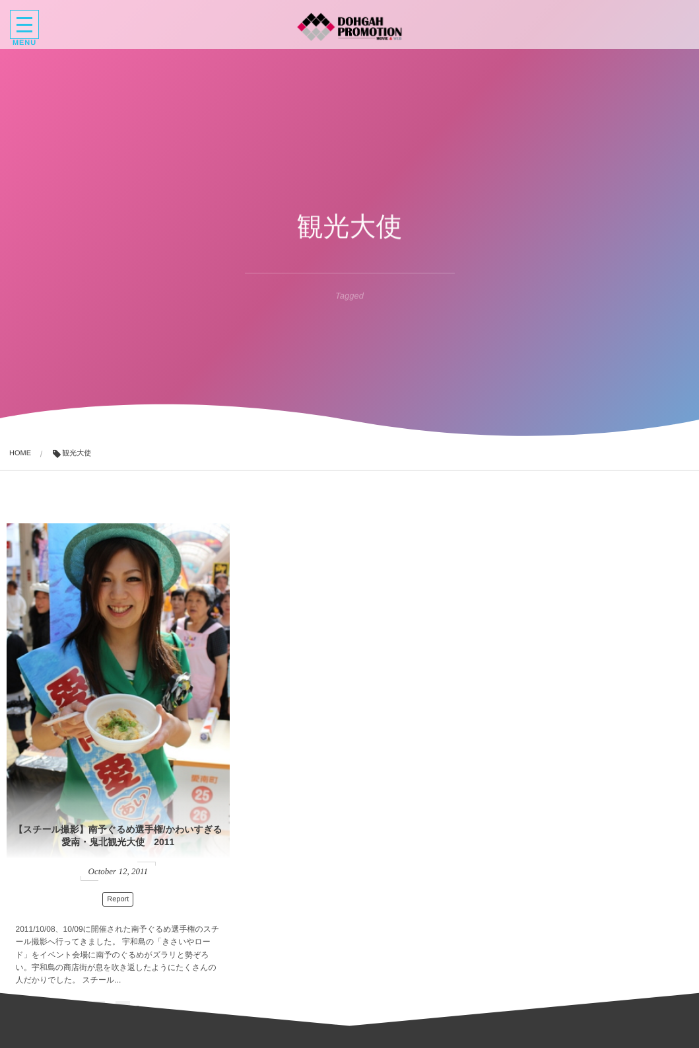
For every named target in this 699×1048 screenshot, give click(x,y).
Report (84, 791)
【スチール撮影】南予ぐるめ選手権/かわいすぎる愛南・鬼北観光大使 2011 (84, 730)
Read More (82, 941)
